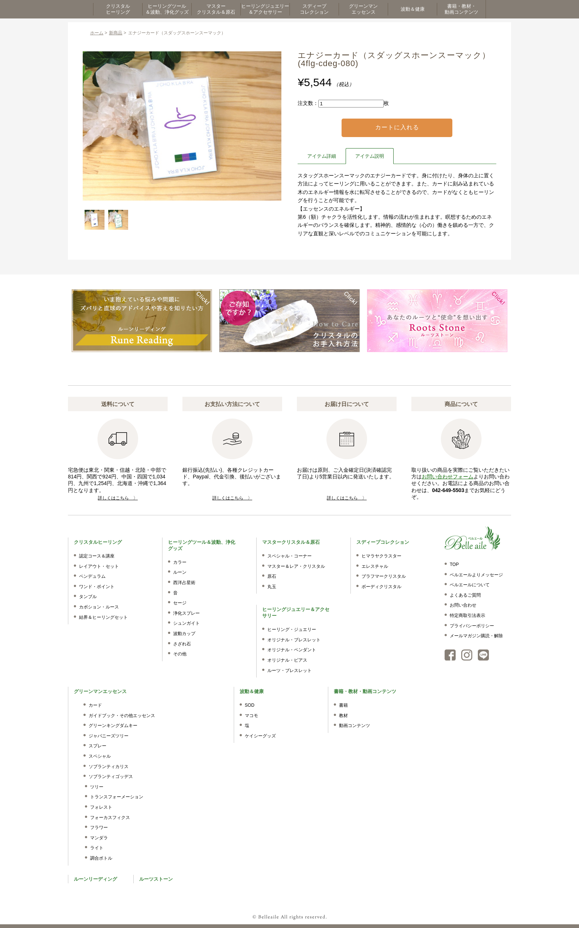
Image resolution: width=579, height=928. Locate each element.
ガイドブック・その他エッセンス (122, 715)
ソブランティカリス (109, 766)
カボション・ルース (99, 607)
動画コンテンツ (354, 725)
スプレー (97, 745)
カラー (179, 562)
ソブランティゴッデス (111, 776)
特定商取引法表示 (467, 615)
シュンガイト (186, 623)
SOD (249, 705)
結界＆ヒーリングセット (103, 617)
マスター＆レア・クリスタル (296, 566)
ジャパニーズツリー (109, 735)
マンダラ (99, 837)
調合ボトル (101, 858)
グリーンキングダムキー (113, 725)
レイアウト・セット (99, 566)
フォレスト (101, 807)
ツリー (96, 786)
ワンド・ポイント (96, 586)
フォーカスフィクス (110, 817)
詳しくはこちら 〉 (118, 498)
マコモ (251, 715)
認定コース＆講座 (96, 556)
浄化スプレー (186, 613)
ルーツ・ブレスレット (289, 670)
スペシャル (100, 756)
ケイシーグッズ (260, 735)
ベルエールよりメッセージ (476, 574)
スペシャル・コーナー (289, 556)
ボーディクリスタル (381, 586)
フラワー (99, 827)
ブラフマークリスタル (384, 576)
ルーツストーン (156, 879)
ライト (96, 847)
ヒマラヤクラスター (381, 556)
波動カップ (184, 633)
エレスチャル (375, 566)
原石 (271, 576)
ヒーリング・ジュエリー (291, 629)
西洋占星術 (184, 582)
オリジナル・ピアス (287, 660)
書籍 (343, 705)
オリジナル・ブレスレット (294, 639)
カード (95, 705)
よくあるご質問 (465, 595)
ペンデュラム (92, 576)
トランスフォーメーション (116, 796)
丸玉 (271, 586)
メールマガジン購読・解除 (476, 635)
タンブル (88, 596)
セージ (179, 602)
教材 (343, 715)
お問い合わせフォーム (447, 477)
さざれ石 (182, 643)
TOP (454, 564)
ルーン (179, 572)
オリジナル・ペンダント (291, 649)
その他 (179, 653)
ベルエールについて (470, 584)
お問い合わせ (463, 605)
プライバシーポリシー (472, 625)
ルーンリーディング (95, 879)
